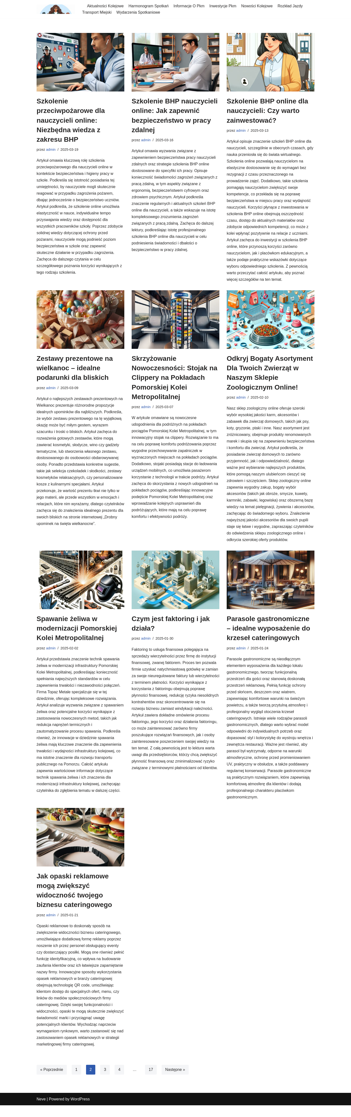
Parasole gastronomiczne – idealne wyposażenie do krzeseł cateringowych (268, 637)
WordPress (80, 1111)
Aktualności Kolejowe (105, 6)
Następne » (175, 1081)
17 (151, 1081)
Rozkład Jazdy (291, 6)
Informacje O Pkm (189, 6)
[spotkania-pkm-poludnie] (56, 9)
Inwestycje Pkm (223, 6)
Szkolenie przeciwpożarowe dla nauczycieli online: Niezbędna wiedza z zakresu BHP (71, 120)
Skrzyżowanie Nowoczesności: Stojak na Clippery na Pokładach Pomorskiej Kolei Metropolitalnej (174, 379)
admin (51, 149)
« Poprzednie (51, 1081)
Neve (41, 1111)
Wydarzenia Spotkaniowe (138, 12)
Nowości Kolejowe (258, 6)
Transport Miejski (97, 12)
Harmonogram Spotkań (149, 6)
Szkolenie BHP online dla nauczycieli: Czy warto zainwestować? (267, 110)
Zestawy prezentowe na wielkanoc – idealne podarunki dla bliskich (75, 369)
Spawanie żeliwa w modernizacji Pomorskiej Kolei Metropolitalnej (77, 637)
